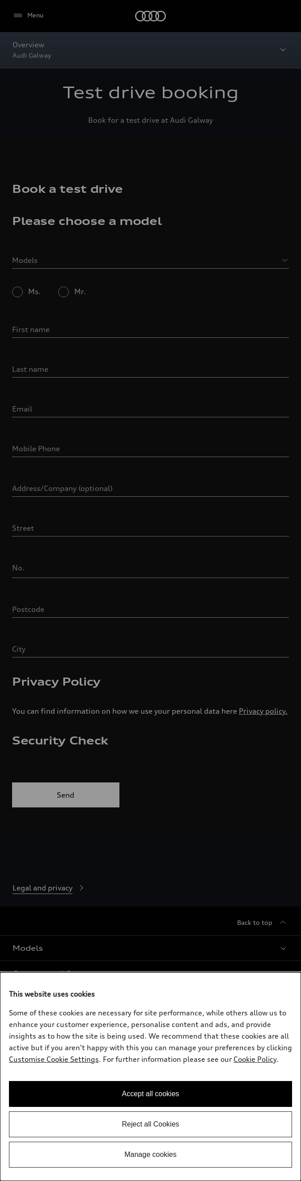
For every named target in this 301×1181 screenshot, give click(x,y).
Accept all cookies (150, 1094)
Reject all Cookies (150, 1124)
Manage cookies (150, 1154)
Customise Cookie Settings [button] (54, 1059)
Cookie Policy (254, 1059)
